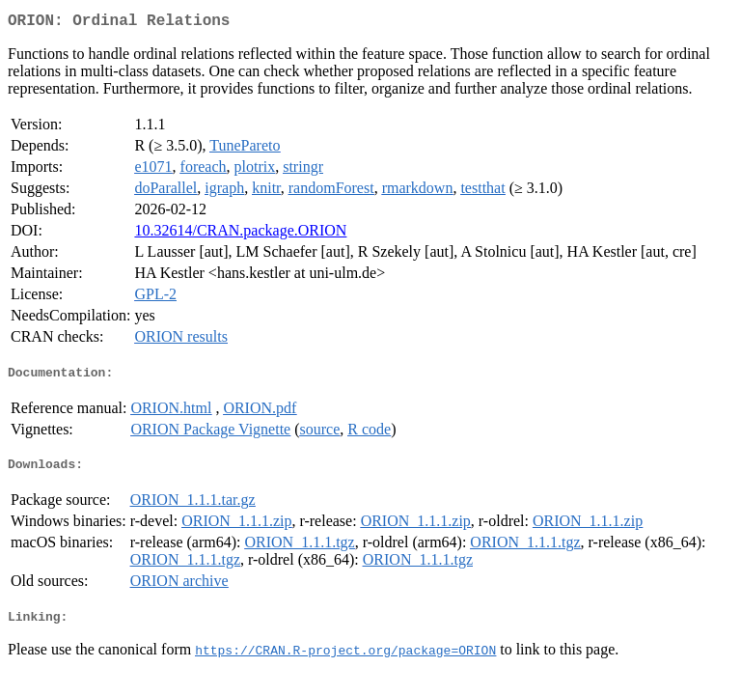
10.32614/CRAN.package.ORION (240, 234)
